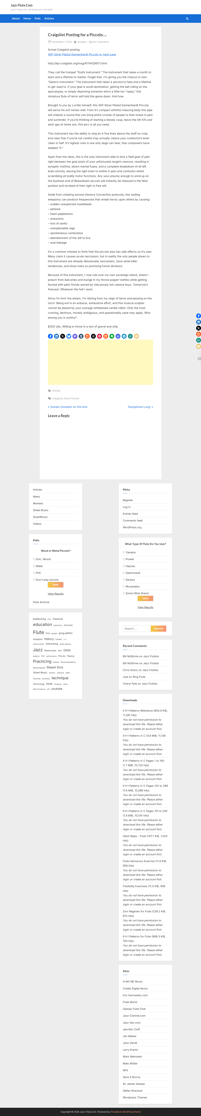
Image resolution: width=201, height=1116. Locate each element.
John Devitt (130, 1043)
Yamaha (131, 552)
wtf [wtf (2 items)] (48, 689)
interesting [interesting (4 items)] (52, 644)
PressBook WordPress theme (126, 1112)
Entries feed (130, 513)
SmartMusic (40, 517)
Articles (49, 18)
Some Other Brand (137, 593)
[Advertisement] (100, 362)
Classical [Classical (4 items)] (58, 619)
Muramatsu (133, 586)
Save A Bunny (131, 1077)
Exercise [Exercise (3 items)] (68, 625)
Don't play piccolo (47, 579)
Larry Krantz (130, 1050)
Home (27, 18)
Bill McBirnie (130, 656)
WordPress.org (132, 527)
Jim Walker (129, 1036)
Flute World (130, 1002)
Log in (127, 507)
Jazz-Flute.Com (22, 5)
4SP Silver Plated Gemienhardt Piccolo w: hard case (82, 54)
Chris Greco (130, 670)
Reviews (38, 503)
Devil (67, 398)
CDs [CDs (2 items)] (49, 619)
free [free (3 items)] (48, 633)
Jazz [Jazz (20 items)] (38, 649)
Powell (130, 559)
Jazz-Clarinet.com (134, 1015)
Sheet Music (40, 510)
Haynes (130, 566)
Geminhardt (133, 572)
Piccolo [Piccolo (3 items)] (61, 656)
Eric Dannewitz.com (135, 995)
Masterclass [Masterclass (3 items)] (50, 650)
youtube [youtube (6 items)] (56, 689)
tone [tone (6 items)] (49, 684)
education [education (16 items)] (42, 624)
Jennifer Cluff (131, 1029)
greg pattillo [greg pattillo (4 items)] (66, 633)
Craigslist (57, 398)
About (16, 18)
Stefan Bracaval (132, 1090)
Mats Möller (130, 1063)
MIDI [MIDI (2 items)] (60, 651)
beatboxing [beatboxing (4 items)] (39, 619)
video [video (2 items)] (65, 684)
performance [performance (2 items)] (51, 656)
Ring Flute (139, 676)
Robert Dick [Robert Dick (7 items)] (55, 667)
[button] (50, 336)
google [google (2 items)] (54, 633)
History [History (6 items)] (49, 639)
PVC (38, 572)
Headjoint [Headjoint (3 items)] (38, 639)
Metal (39, 566)
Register (128, 500)
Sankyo (130, 579)
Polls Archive (41, 602)
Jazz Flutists (151, 656)
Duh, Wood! (43, 559)
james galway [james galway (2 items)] (65, 644)
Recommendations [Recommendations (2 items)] (68, 662)
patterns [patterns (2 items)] (36, 656)
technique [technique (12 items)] (60, 678)
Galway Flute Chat (134, 1009)
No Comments (101, 42)
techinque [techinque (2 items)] (46, 679)
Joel (125, 676)
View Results (56, 594)
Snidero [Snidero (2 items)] (52, 673)
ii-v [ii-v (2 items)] (65, 639)
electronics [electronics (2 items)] (58, 625)
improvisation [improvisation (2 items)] (38, 644)
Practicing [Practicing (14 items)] (42, 661)
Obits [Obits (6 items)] (67, 650)
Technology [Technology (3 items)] (39, 684)
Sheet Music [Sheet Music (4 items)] (40, 672)
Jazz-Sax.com (131, 1022)
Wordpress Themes (135, 1097)
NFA (125, 1070)
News (36, 496)
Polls (38, 18)
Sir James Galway (134, 1084)
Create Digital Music (135, 988)
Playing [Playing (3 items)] (70, 656)
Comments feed (133, 520)
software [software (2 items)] (60, 673)
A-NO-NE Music (133, 981)
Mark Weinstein (132, 1056)
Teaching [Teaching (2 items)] (36, 679)
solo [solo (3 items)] (68, 672)
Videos (37, 523)
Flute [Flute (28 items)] (38, 632)
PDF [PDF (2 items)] (43, 656)
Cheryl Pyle (130, 683)
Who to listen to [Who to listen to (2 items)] (39, 689)
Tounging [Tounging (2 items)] (57, 684)
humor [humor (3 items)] (59, 639)
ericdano (82, 41)
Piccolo (75, 398)
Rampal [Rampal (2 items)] (56, 662)
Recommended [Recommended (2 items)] (39, 668)
